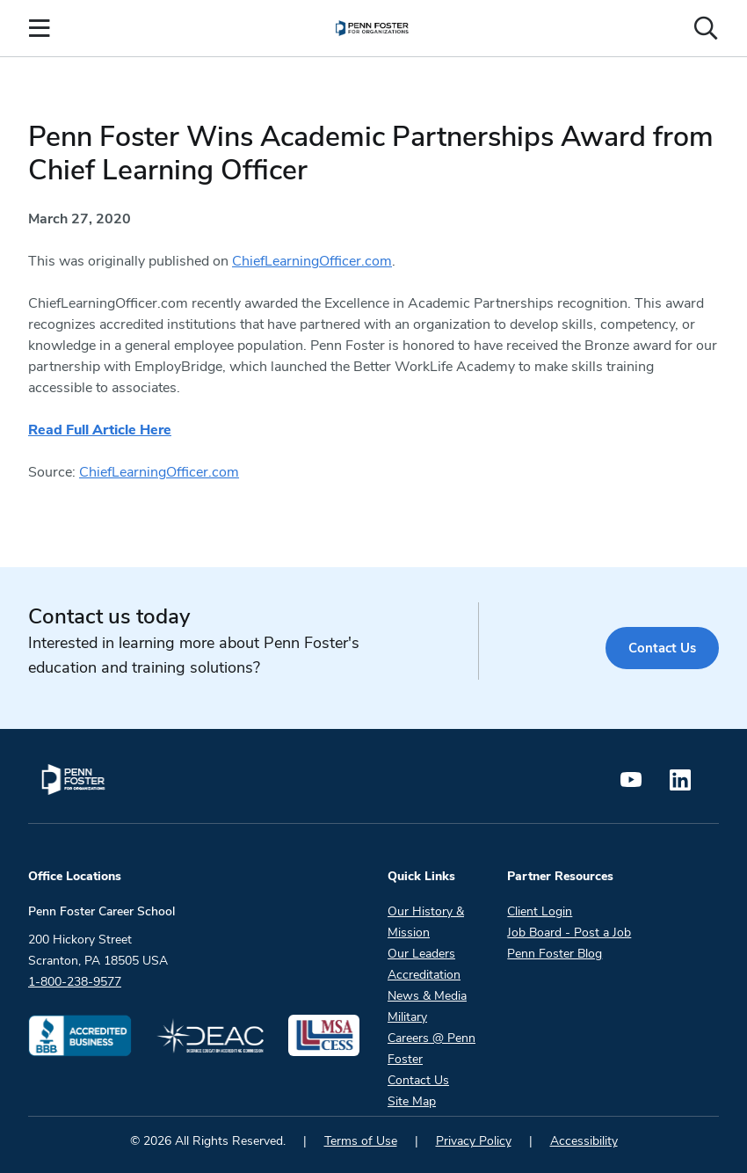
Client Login (539, 911)
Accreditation (424, 974)
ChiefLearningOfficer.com (312, 261)
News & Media (427, 995)
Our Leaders (421, 953)
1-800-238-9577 (74, 981)
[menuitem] (372, 28)
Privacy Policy (473, 1141)
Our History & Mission (426, 922)
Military (407, 1017)
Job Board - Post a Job (569, 932)
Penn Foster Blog (554, 953)
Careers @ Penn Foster (431, 1048)
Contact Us (662, 648)
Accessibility (584, 1141)
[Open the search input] (706, 28)
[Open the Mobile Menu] (39, 28)
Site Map (412, 1101)
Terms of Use (360, 1141)
